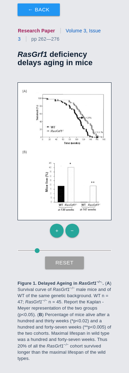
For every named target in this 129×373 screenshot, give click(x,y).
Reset (64, 262)
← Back (39, 9)
